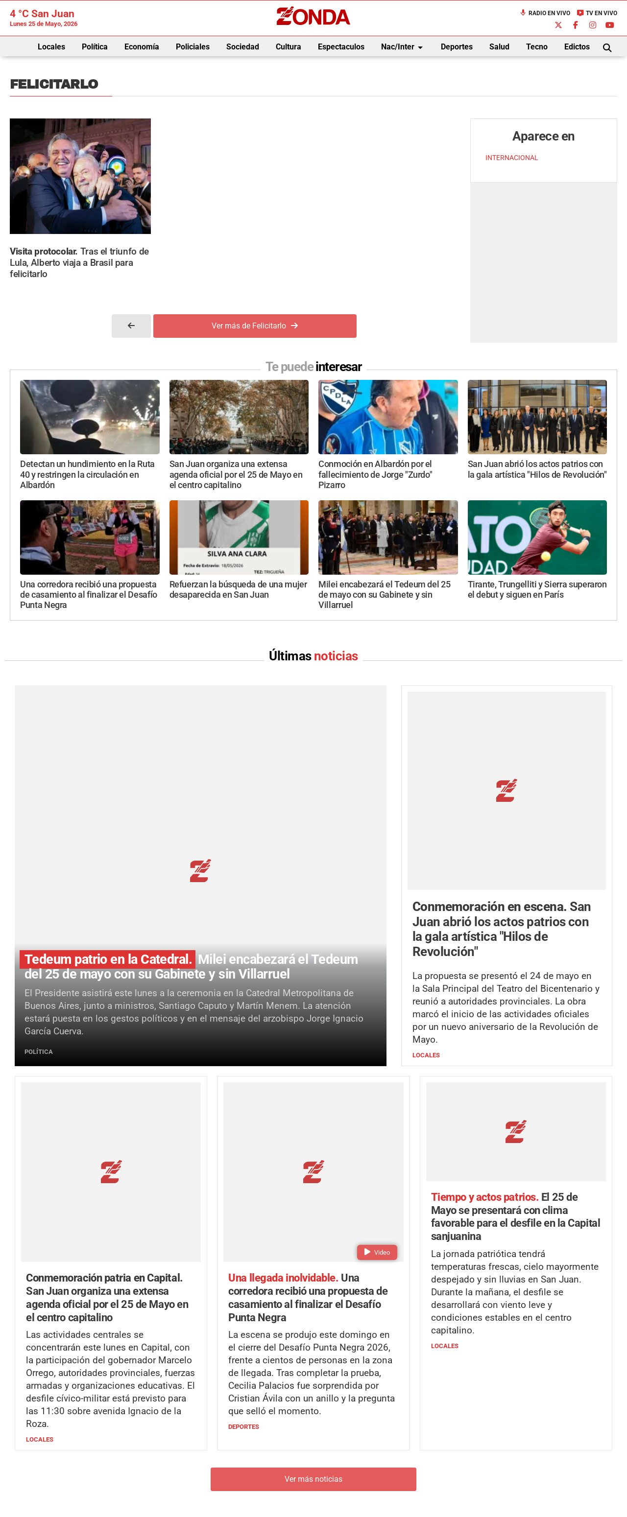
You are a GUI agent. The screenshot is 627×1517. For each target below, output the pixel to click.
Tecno (537, 46)
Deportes (457, 46)
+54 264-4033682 (372, 1456)
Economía (141, 46)
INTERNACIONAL (511, 158)
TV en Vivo (597, 13)
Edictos (577, 46)
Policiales (193, 46)
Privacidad (338, 1485)
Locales (51, 46)
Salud (499, 46)
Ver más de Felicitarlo (255, 325)
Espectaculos (341, 46)
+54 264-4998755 (380, 1466)
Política (95, 46)
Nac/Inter (403, 47)
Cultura (288, 46)
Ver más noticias (313, 1306)
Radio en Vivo (544, 13)
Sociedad (242, 46)
